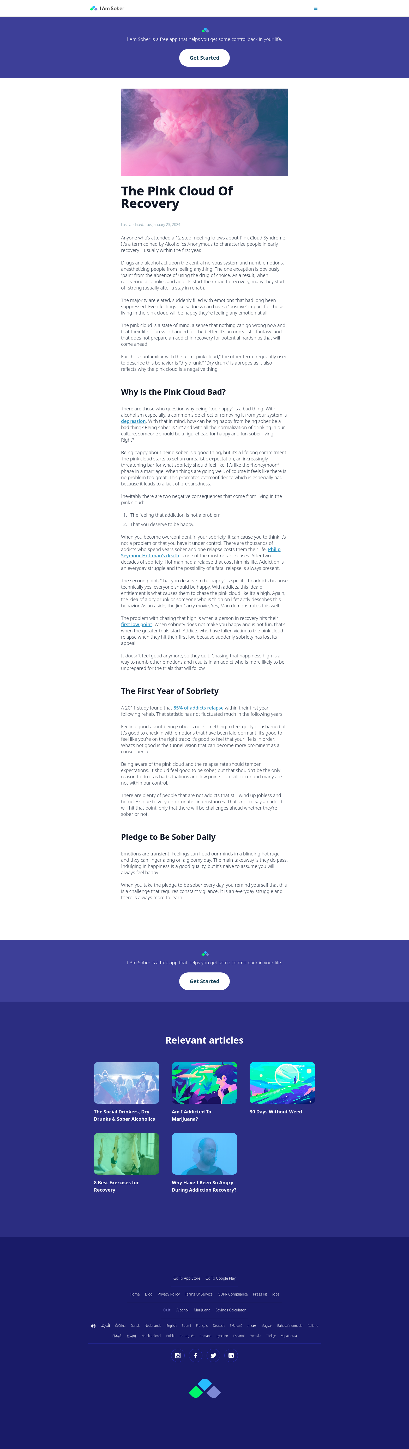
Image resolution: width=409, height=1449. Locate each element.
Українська (289, 1336)
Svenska (255, 1336)
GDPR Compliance (233, 1294)
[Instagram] (178, 1355)
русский (222, 1336)
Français (202, 1325)
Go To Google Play (221, 1278)
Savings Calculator (230, 1310)
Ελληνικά (236, 1325)
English (171, 1325)
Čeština (120, 1325)
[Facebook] (195, 1355)
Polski (170, 1336)
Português (187, 1336)
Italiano (313, 1325)
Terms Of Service (199, 1294)
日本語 (117, 1336)
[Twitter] (213, 1355)
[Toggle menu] (315, 8)
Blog (149, 1294)
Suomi (186, 1325)
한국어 (131, 1336)
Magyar (266, 1325)
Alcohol (182, 1310)
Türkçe (271, 1336)
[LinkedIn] (231, 1355)
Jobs (275, 1294)
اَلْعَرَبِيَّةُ (105, 1325)
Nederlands (153, 1325)
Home (135, 1294)
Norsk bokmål (151, 1336)
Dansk (135, 1325)
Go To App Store (186, 1278)
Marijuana (202, 1310)
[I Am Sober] (107, 8)
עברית (252, 1325)
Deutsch (219, 1325)
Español (239, 1336)
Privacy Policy (169, 1294)
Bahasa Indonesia (289, 1325)
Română (205, 1336)
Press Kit (260, 1294)
